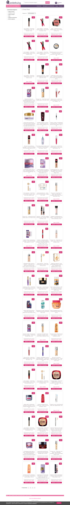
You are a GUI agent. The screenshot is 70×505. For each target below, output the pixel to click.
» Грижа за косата (10, 11)
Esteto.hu (30, 495)
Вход (57, 6)
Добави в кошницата (29, 36)
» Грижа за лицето (11, 14)
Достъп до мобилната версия (35, 498)
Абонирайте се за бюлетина (48, 6)
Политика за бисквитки (32, 503)
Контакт (60, 6)
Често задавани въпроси (21, 495)
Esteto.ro (27, 495)
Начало (10, 495)
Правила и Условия (14, 495)
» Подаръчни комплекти (12, 17)
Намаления (39, 6)
